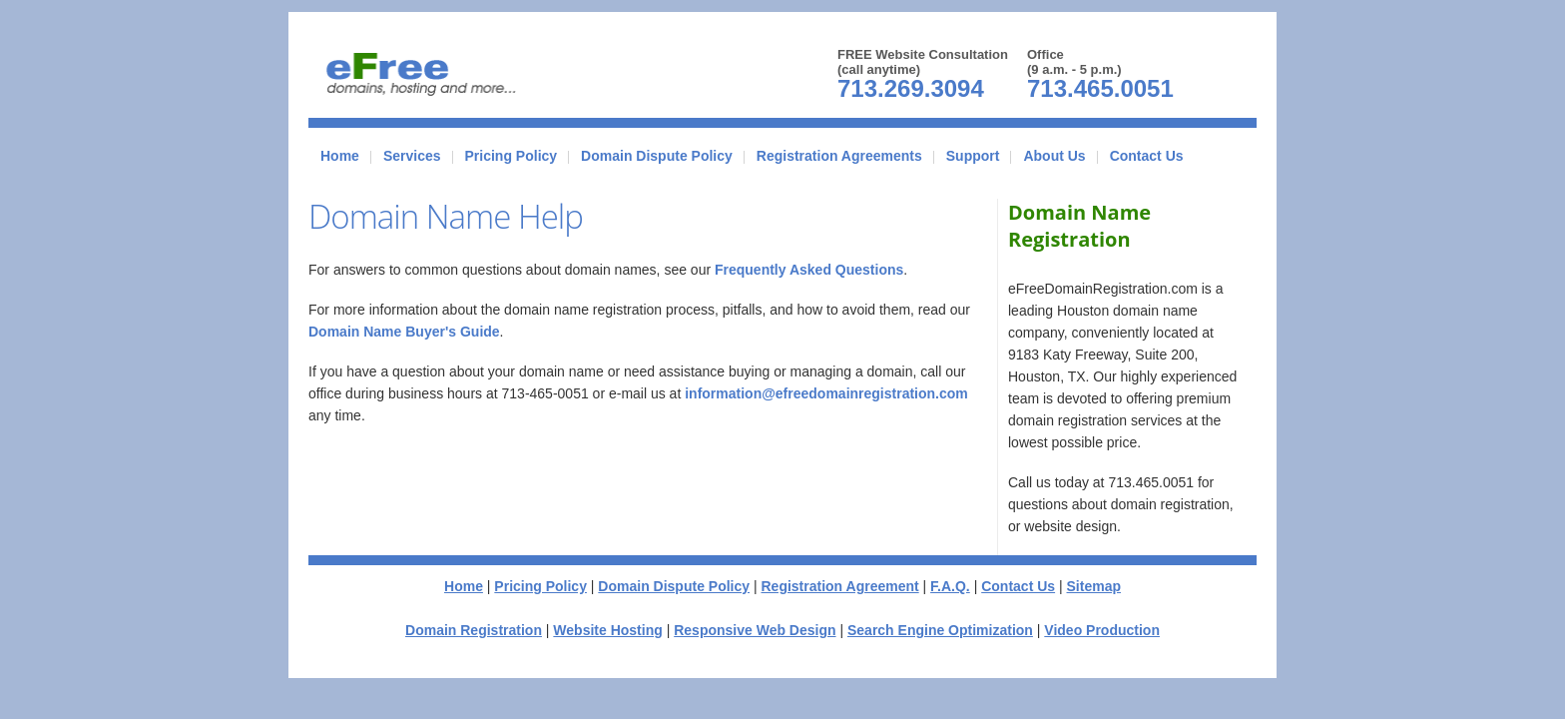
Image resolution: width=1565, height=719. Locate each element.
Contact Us (1147, 156)
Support (973, 156)
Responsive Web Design (754, 630)
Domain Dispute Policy (657, 156)
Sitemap (1094, 586)
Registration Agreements (839, 156)
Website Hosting (607, 630)
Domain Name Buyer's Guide (404, 332)
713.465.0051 (1100, 88)
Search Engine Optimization (940, 630)
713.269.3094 (910, 88)
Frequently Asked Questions (809, 270)
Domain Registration (473, 630)
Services (412, 156)
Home (339, 156)
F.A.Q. (950, 586)
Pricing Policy (511, 156)
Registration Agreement (839, 586)
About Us (1054, 156)
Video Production (1102, 630)
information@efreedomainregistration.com (826, 393)
